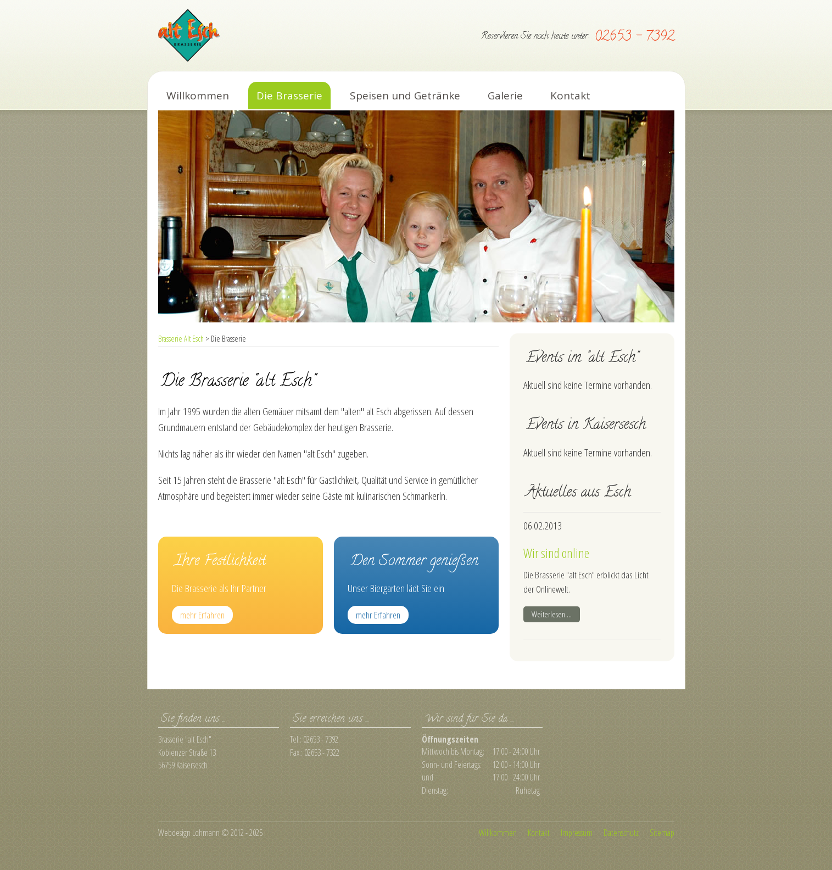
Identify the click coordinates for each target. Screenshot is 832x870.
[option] (416, 216)
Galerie (505, 95)
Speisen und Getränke (405, 95)
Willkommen (197, 95)
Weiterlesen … (556, 614)
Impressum (577, 833)
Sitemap (662, 833)
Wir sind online (556, 553)
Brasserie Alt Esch (181, 338)
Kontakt (570, 95)
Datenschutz (621, 833)
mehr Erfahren (202, 615)
